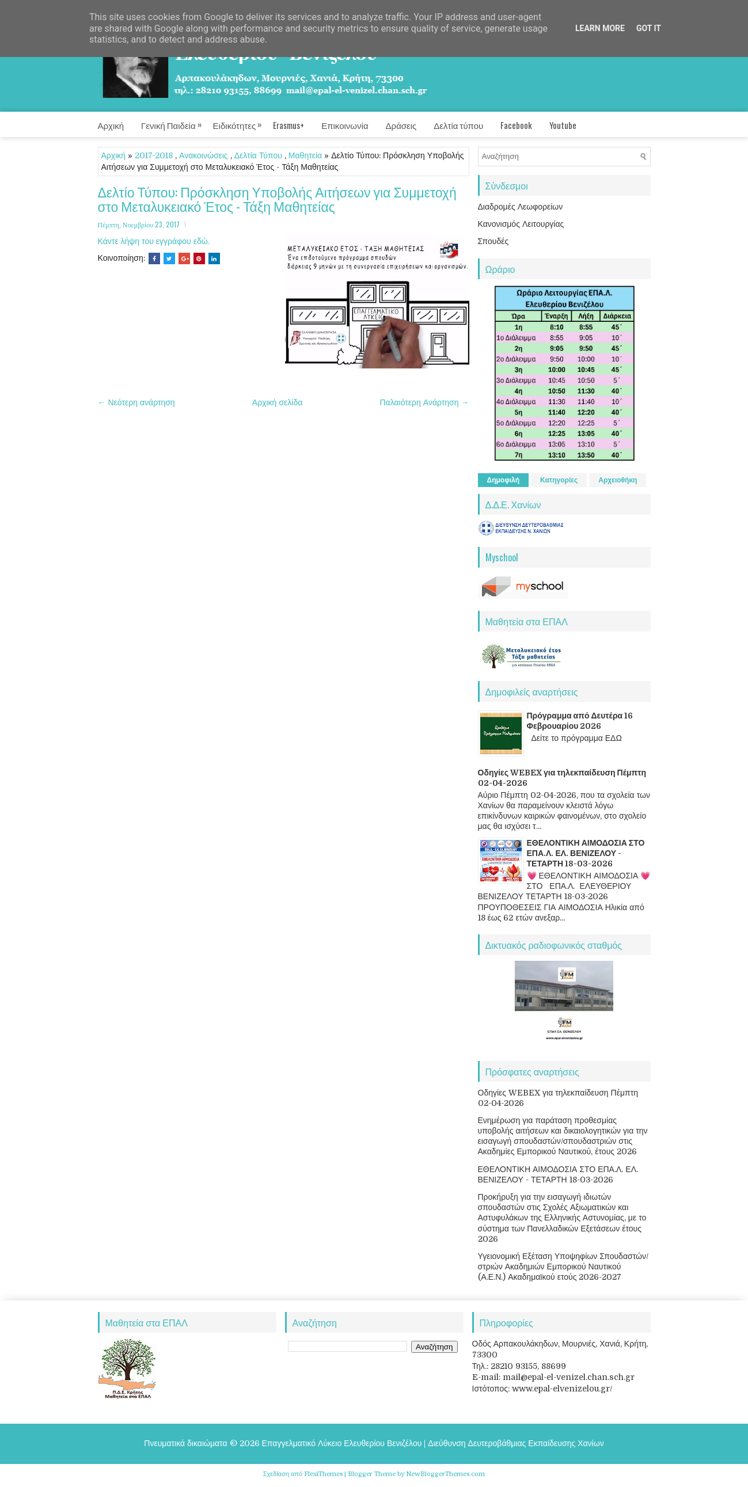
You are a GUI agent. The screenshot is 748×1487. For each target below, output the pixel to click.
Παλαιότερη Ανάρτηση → (424, 402)
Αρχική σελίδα (277, 402)
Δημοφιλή (503, 480)
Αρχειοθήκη (617, 480)
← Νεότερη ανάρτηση (136, 402)
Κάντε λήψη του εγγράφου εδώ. (154, 241)
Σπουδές (493, 241)
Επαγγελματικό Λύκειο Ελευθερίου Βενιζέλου (342, 1443)
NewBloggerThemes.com (445, 1474)
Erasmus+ (288, 125)
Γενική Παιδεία (177, 121)
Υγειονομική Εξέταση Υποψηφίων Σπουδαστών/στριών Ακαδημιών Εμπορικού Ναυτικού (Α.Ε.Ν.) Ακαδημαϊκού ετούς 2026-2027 (563, 1266)
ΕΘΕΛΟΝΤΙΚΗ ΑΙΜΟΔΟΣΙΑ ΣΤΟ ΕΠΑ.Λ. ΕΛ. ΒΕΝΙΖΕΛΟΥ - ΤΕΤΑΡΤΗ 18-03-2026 (586, 853)
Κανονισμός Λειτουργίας (521, 224)
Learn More (600, 28)
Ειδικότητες (243, 121)
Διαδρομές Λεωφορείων (520, 206)
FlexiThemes (323, 1474)
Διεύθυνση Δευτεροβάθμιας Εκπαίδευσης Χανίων (515, 1443)
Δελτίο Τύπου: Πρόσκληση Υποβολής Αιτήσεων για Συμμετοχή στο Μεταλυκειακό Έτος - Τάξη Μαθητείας (277, 199)
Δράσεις (401, 125)
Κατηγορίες (559, 480)
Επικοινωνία (344, 125)
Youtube (562, 125)
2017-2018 (154, 155)
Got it (648, 28)
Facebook (516, 125)
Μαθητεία (305, 155)
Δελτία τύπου (458, 125)
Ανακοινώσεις (203, 155)
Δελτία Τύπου (258, 155)
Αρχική (111, 125)
